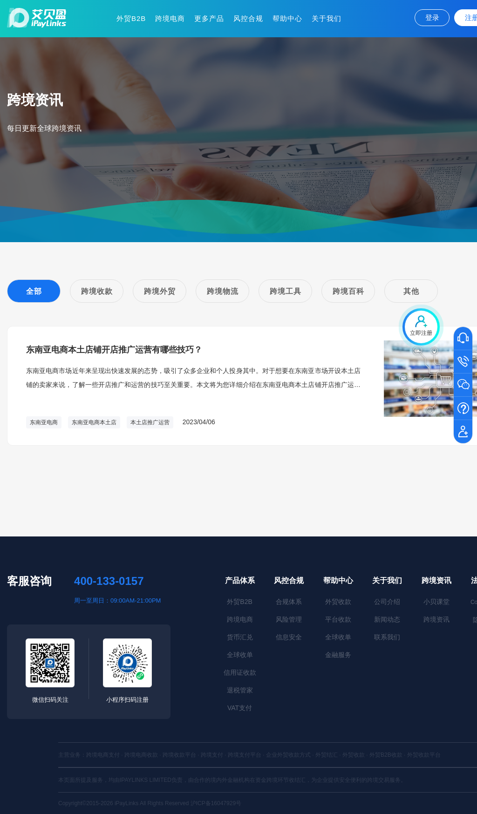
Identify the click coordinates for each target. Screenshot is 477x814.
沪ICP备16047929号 (216, 803)
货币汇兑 (240, 637)
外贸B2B (131, 18)
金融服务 (338, 654)
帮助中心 (287, 18)
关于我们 (326, 18)
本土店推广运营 (150, 422)
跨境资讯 (436, 580)
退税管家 (240, 690)
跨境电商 (170, 18)
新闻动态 (387, 619)
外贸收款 (338, 601)
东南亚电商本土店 (94, 422)
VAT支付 (239, 708)
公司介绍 (387, 601)
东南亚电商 (44, 422)
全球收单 (240, 654)
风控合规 (248, 18)
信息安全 (289, 637)
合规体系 (289, 601)
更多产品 (209, 18)
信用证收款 (240, 672)
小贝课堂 (436, 601)
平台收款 (338, 619)
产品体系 (240, 580)
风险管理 (289, 619)
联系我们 (387, 637)
